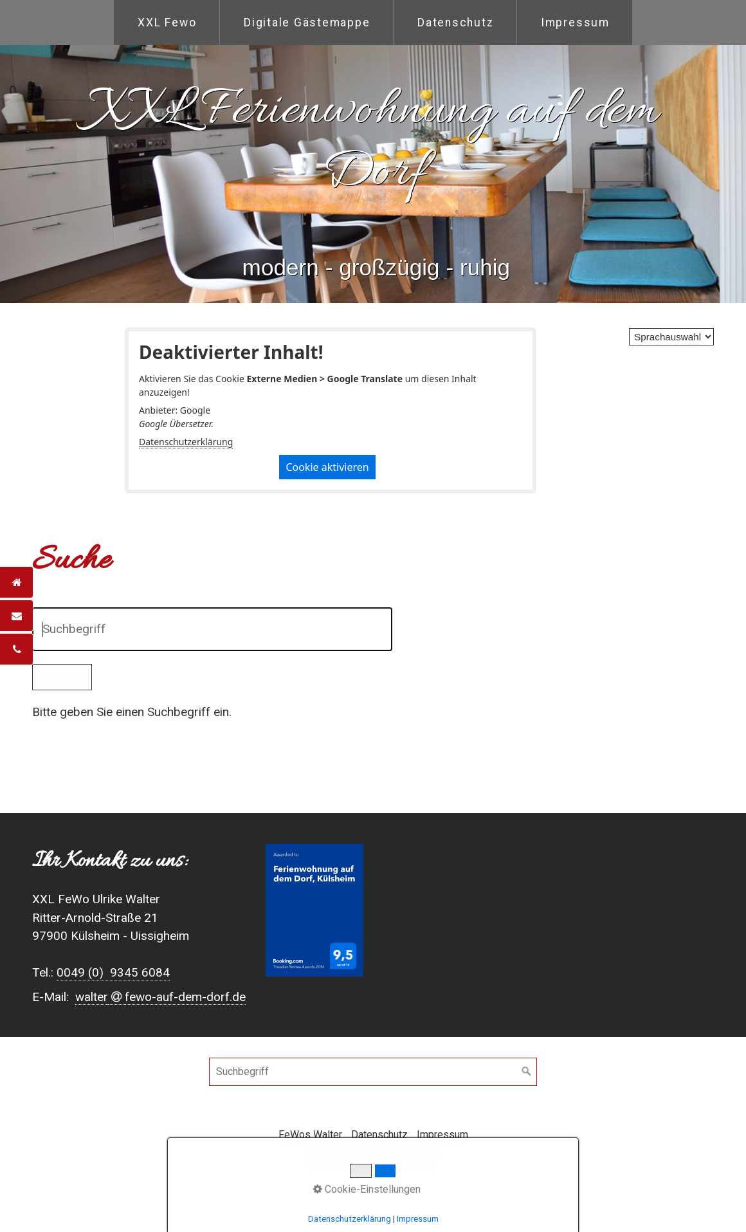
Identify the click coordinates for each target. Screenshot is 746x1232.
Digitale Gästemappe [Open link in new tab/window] (307, 22)
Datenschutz (455, 22)
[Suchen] (526, 1072)
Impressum (575, 22)
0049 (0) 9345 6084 (113, 972)
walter (91, 996)
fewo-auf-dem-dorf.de (185, 996)
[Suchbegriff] (373, 1072)
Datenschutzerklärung (186, 442)
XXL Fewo (167, 22)
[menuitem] (166, 22)
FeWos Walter (310, 1134)
